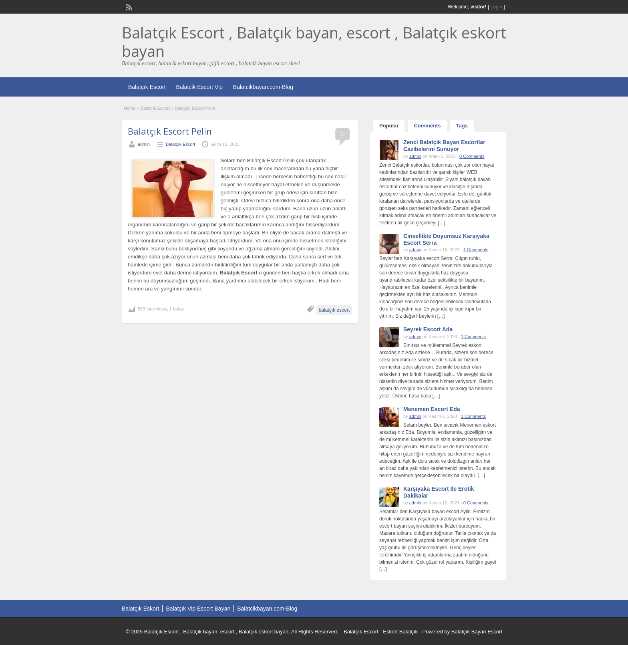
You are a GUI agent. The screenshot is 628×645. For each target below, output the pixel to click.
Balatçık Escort (146, 87)
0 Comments (471, 156)
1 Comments (475, 249)
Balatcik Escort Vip (199, 87)
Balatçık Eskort (140, 608)
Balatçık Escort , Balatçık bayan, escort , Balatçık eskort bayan (314, 41)
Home (129, 108)
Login (496, 7)
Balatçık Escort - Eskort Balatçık (381, 632)
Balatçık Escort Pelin (170, 131)
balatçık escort (334, 310)
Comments (427, 126)
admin (144, 144)
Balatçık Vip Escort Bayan (198, 608)
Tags (462, 126)
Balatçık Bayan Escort (476, 632)
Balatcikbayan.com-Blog (263, 87)
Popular (389, 126)
